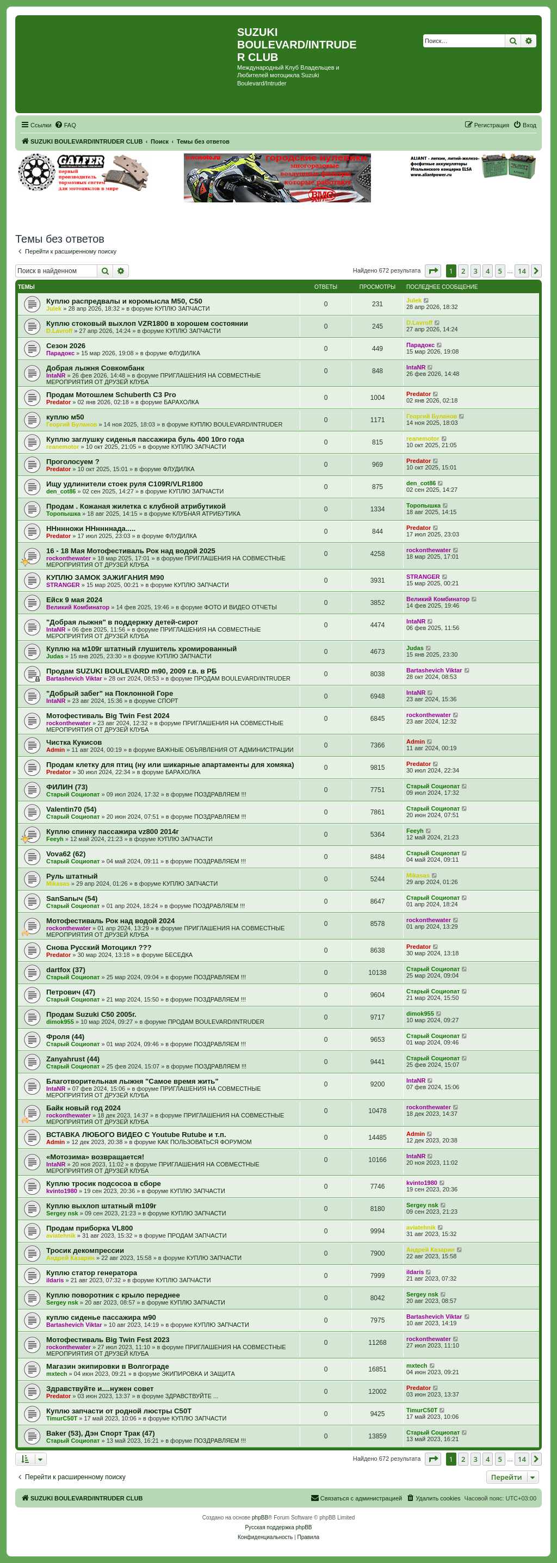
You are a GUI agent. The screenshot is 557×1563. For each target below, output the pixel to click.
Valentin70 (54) (71, 809)
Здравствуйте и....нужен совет (100, 1389)
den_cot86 (61, 491)
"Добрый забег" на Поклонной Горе (109, 693)
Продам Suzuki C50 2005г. (91, 1014)
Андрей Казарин (70, 1258)
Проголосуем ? (73, 462)
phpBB (260, 1518)
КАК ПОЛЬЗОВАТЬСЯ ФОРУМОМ (205, 1142)
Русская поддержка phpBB (278, 1527)
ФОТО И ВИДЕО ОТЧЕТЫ (240, 607)
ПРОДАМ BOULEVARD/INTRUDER (242, 678)
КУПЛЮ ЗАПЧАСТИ (181, 308)
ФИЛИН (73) (67, 787)
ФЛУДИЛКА (184, 353)
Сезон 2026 (65, 346)
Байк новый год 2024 (83, 1108)
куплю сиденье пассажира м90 (101, 1317)
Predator (58, 402)
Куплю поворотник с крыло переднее (113, 1295)
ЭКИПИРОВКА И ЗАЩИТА (198, 1373)
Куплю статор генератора (91, 1273)
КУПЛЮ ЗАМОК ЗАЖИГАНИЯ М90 (105, 577)
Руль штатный (72, 876)
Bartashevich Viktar (74, 678)
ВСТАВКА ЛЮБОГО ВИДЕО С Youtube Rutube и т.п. (136, 1134)
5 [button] (500, 271)
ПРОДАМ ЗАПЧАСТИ (197, 1235)
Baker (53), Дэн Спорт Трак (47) (100, 1433)
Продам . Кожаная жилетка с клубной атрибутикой (136, 506)
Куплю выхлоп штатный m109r (101, 1206)
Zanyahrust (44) (73, 1059)
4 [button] (488, 271)
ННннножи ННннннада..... (90, 528)
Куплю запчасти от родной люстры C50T (118, 1411)
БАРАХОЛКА (181, 402)
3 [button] (476, 271)
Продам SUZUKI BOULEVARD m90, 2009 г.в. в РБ (131, 671)
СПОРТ (168, 700)
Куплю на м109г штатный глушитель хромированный (141, 649)
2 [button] (463, 271)
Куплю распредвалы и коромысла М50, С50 (124, 301)
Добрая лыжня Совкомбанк (95, 368)
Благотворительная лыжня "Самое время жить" (132, 1081)
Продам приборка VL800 (89, 1228)
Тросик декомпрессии (85, 1250)
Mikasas (58, 883)
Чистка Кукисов (74, 742)
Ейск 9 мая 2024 (74, 600)
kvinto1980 (61, 1191)
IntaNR (55, 375)
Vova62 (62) (65, 854)
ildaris (55, 1280)
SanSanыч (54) (71, 898)
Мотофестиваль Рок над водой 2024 (110, 921)
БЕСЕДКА (179, 955)
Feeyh (55, 839)
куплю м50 (65, 417)
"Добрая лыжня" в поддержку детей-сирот (122, 622)
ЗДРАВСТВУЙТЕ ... (191, 1396)
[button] (433, 270)
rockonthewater (68, 558)
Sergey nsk (62, 1213)
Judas (55, 656)
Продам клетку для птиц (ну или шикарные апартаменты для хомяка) (170, 765)
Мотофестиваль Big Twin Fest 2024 (108, 716)
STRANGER (63, 585)
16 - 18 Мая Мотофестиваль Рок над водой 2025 (130, 551)
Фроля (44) (65, 1037)
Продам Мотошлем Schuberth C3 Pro (111, 395)
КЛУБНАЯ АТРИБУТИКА (206, 513)
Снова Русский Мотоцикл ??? (99, 947)
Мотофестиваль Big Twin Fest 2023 (108, 1340)
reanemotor (62, 446)
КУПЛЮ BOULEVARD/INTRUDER (236, 424)
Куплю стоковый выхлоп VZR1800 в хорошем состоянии (147, 323)
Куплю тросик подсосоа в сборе (103, 1183)
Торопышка (63, 513)
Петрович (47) (70, 992)
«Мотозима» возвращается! (95, 1157)
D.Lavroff (59, 331)
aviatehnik (61, 1235)
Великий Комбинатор (77, 607)
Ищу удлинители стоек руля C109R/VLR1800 (124, 484)
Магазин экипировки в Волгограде (107, 1366)
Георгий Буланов (71, 424)
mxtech (56, 1373)
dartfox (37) (65, 970)
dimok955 (60, 1021)
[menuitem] (65, 125)
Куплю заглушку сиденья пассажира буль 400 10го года (145, 439)
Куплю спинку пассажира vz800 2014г (112, 831)
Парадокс (60, 353)
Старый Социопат (73, 794)
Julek (53, 308)
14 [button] (522, 271)
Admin (55, 749)
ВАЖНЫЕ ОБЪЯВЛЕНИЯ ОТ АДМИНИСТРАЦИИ (225, 749)
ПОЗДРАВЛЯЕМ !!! (220, 794)
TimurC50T (61, 1418)
